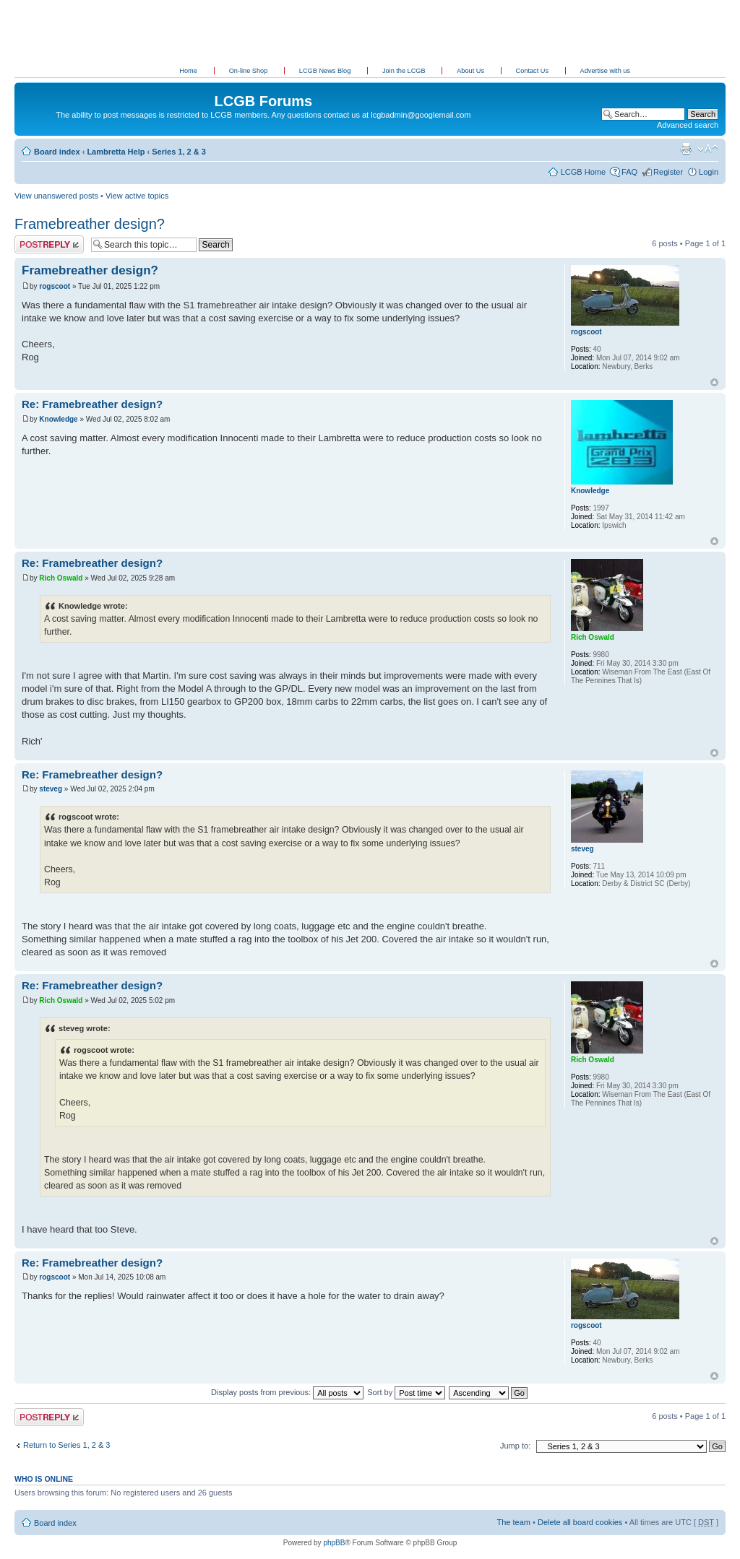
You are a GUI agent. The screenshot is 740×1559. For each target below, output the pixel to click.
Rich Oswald (60, 578)
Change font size (707, 148)
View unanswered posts (56, 195)
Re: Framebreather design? (92, 404)
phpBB (334, 1543)
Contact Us (533, 70)
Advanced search (687, 125)
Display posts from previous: (287, 1392)
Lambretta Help (116, 151)
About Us (471, 70)
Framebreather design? (89, 224)
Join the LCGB (404, 70)
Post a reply (49, 244)
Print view (686, 148)
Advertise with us (605, 70)
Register (668, 172)
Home (188, 70)
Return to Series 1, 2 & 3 (66, 1445)
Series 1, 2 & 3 (179, 151)
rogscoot (54, 286)
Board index (57, 151)
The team (513, 1522)
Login (708, 172)
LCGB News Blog (326, 70)
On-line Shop (249, 70)
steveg (50, 789)
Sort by (406, 1392)
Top (714, 382)
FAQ (629, 172)
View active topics (137, 195)
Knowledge (58, 419)
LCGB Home (583, 172)
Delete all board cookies (580, 1522)
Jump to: (515, 1445)
